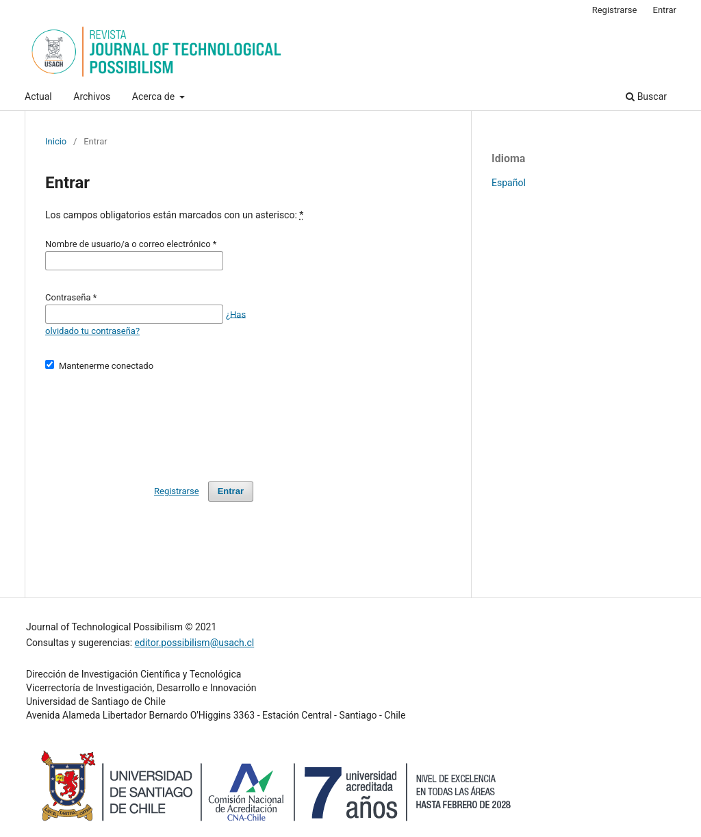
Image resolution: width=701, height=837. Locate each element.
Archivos (91, 96)
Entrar (665, 10)
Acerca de (154, 96)
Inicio (55, 141)
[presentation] (149, 420)
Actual (38, 96)
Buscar (646, 96)
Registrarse (614, 10)
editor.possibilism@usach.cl (195, 642)
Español (509, 182)
